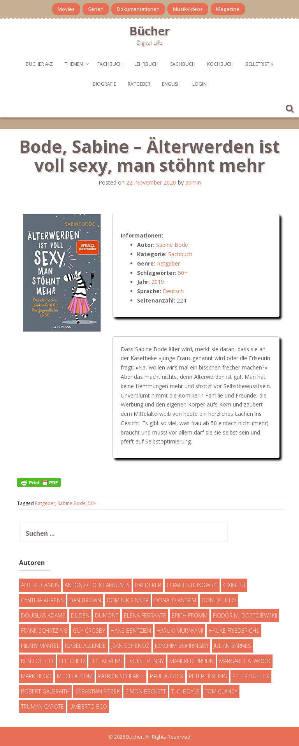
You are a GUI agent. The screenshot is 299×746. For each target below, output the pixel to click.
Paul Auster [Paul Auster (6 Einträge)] (166, 676)
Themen (74, 64)
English (171, 84)
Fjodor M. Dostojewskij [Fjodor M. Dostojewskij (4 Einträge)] (245, 615)
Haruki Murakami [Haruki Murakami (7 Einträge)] (180, 630)
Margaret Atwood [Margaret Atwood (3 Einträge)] (245, 661)
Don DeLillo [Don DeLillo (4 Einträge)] (219, 600)
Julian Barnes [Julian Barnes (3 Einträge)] (232, 645)
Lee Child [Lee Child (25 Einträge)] (72, 661)
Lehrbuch (146, 64)
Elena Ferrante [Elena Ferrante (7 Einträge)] (145, 615)
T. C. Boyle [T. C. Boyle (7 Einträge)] (185, 691)
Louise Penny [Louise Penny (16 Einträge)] (145, 661)
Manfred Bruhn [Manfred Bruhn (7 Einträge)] (191, 661)
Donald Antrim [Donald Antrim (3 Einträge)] (175, 600)
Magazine (227, 8)
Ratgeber (139, 84)
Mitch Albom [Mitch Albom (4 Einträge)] (75, 676)
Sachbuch (182, 64)
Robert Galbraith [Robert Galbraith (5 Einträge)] (45, 691)
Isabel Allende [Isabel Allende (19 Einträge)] (85, 645)
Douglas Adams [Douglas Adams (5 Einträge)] (43, 615)
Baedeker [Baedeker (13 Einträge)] (148, 585)
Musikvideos (188, 8)
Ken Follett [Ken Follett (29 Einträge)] (37, 661)
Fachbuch (110, 64)
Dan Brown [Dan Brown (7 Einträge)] (85, 600)
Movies (66, 8)
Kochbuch (220, 64)
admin (193, 182)
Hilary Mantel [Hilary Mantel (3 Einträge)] (40, 645)
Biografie (104, 84)
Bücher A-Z (39, 64)
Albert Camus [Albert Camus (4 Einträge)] (40, 585)
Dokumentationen (138, 8)
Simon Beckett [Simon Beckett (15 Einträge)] (145, 691)
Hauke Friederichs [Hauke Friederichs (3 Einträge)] (234, 630)
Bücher (149, 31)
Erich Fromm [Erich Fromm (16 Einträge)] (190, 615)
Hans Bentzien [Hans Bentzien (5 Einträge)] (131, 630)
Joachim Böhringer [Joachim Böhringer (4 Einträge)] (181, 645)
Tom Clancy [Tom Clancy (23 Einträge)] (221, 691)
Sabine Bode (172, 244)
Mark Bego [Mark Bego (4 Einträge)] (36, 676)
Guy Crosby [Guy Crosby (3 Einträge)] (89, 630)
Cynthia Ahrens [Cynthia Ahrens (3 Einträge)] (42, 600)
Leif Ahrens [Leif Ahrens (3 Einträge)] (106, 661)
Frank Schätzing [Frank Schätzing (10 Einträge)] (44, 630)
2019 (157, 281)
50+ (183, 272)
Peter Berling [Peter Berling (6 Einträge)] (208, 676)
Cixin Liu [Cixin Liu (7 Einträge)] (234, 585)
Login (199, 84)
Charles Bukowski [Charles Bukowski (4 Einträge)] (192, 585)
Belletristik (259, 64)
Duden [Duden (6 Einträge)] (80, 615)
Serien (96, 8)
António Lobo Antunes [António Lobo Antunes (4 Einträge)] (97, 585)
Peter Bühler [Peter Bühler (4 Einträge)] (250, 676)
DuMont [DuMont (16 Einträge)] (106, 615)
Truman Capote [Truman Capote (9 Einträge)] (42, 706)
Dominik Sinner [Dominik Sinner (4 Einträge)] (128, 600)
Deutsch (173, 291)
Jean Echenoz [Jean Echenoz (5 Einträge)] (130, 645)
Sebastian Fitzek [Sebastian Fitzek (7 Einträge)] (97, 691)
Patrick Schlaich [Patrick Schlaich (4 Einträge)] (121, 676)
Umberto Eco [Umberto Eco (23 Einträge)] (88, 706)
